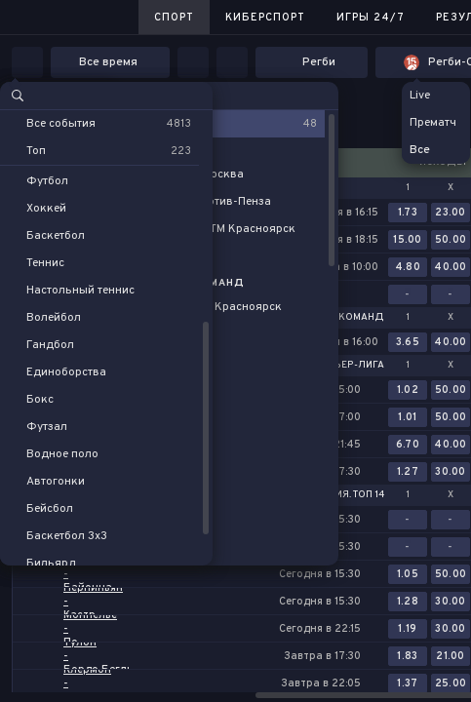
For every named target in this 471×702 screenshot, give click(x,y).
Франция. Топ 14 (341, 495)
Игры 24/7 (370, 17)
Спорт (174, 17)
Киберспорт (265, 17)
